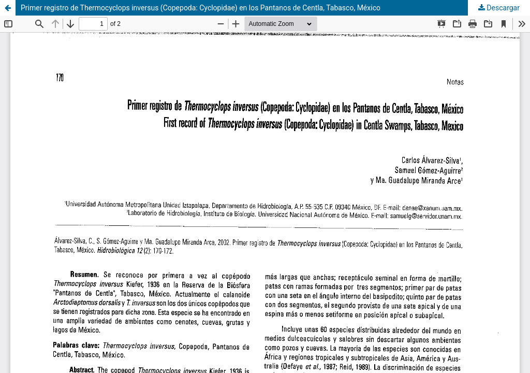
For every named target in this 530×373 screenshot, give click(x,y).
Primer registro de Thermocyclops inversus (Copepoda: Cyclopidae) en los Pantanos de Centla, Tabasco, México (200, 8)
